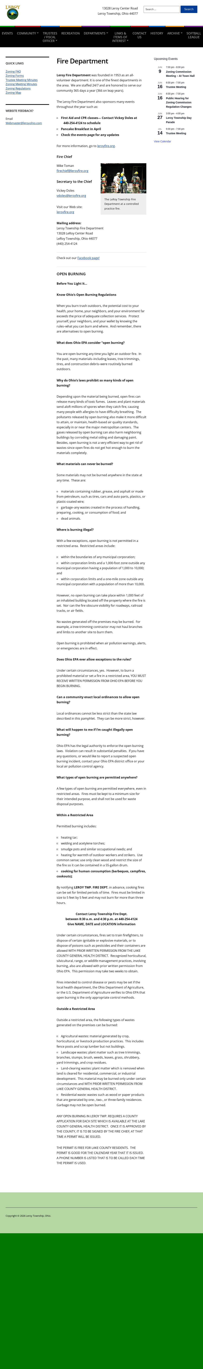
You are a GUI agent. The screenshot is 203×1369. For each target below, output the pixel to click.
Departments (94, 33)
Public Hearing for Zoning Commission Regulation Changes (178, 102)
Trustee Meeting (176, 86)
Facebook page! (88, 258)
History (157, 33)
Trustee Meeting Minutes (22, 80)
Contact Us (139, 35)
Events (7, 33)
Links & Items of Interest (119, 37)
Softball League (194, 35)
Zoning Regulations (18, 88)
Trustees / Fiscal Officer (50, 37)
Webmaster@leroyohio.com (24, 123)
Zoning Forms (15, 75)
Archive (173, 33)
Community (26, 33)
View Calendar (162, 141)
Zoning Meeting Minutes (21, 84)
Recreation (70, 33)
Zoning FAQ (13, 71)
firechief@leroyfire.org (72, 171)
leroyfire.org (106, 146)
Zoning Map (13, 92)
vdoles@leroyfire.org (71, 196)
